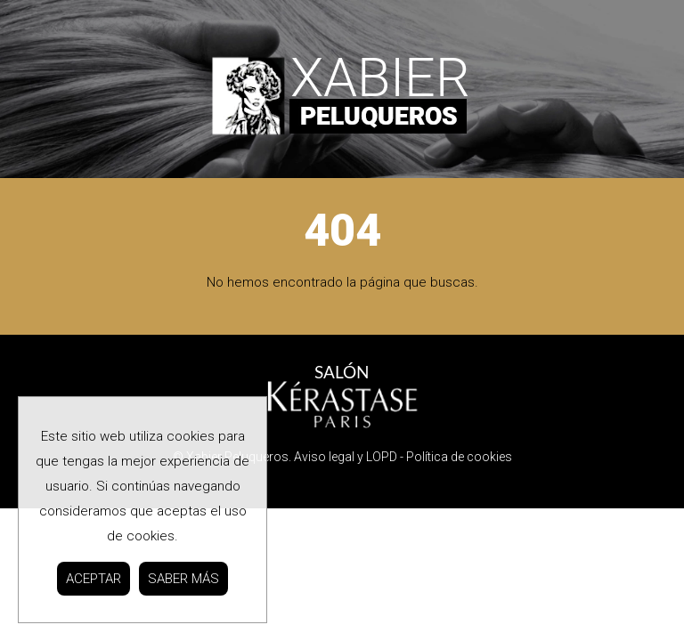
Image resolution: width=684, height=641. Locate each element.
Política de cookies (459, 457)
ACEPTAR (93, 579)
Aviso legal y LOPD (345, 457)
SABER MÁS (183, 579)
